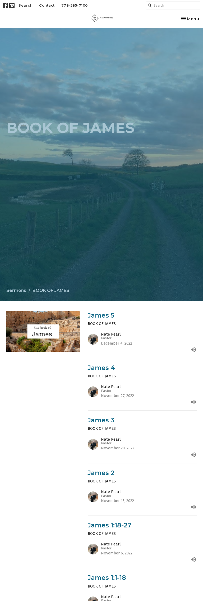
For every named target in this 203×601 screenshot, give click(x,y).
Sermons (16, 290)
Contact (47, 5)
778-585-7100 (74, 5)
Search (26, 5)
